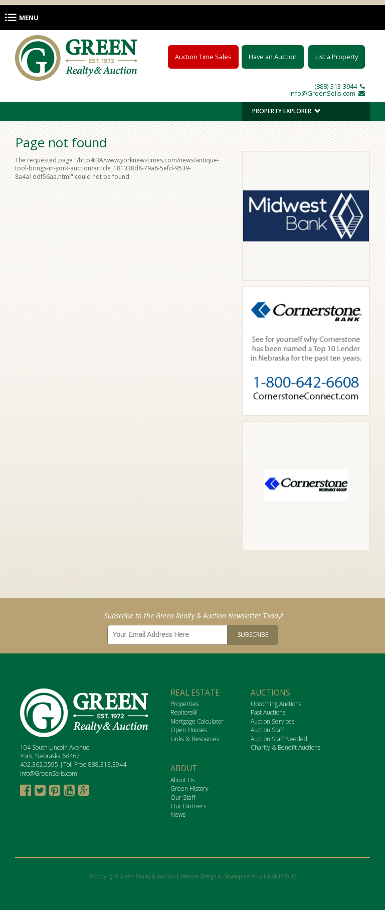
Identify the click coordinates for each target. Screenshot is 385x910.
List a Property (336, 56)
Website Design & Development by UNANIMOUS (238, 876)
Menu (29, 17)
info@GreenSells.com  (327, 93)
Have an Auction (273, 56)
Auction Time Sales (203, 56)
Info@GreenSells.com (48, 773)
